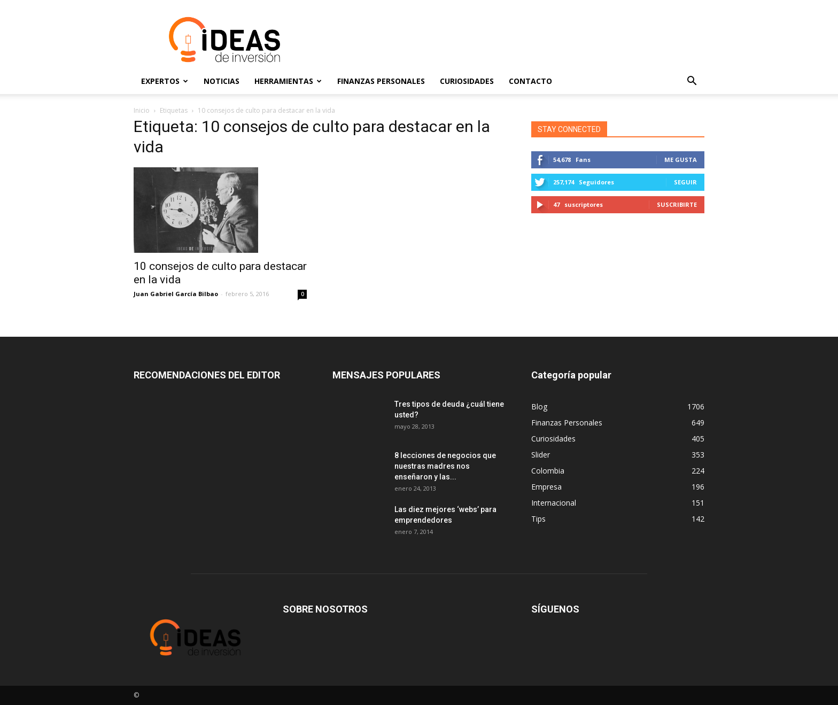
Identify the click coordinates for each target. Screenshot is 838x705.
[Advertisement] (509, 40)
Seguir (685, 182)
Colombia (547, 471)
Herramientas (288, 81)
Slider (540, 455)
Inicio (142, 110)
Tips (538, 519)
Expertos (164, 81)
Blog (539, 406)
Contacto (530, 81)
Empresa (546, 487)
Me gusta (680, 160)
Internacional (553, 503)
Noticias (221, 81)
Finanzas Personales (381, 81)
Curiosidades (467, 81)
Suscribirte (677, 204)
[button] (691, 81)
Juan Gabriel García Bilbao (176, 294)
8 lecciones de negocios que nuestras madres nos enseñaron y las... (445, 466)
